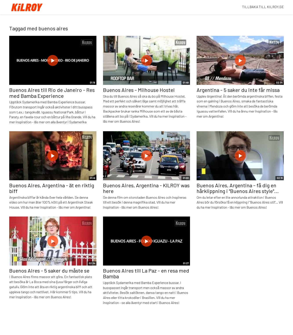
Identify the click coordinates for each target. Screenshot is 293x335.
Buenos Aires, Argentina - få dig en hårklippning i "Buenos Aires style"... (238, 188)
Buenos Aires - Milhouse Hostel (139, 90)
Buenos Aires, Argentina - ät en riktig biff (51, 188)
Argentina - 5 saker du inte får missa (238, 90)
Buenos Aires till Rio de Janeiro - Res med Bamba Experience (52, 93)
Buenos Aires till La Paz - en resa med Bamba (146, 273)
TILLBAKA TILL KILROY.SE (263, 7)
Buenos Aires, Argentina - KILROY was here (146, 188)
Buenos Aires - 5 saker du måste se (49, 270)
